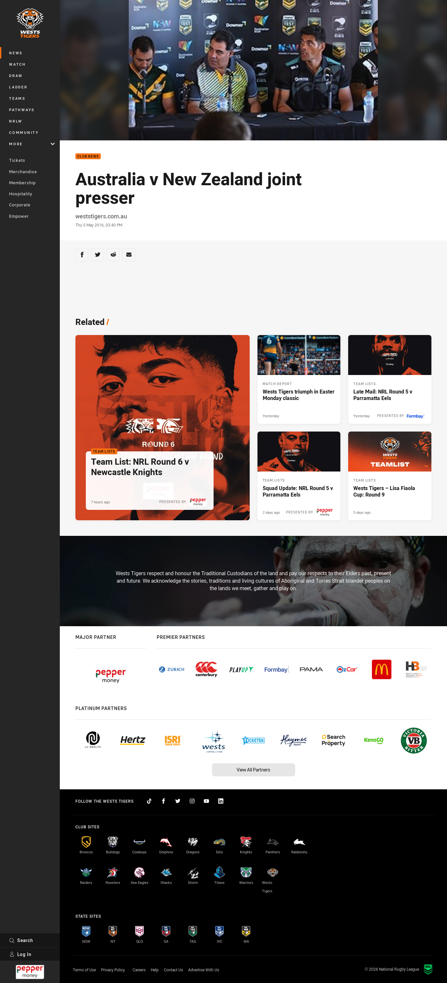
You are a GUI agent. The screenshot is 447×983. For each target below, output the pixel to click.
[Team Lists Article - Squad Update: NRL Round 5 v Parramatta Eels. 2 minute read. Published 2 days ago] (299, 476)
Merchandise (23, 172)
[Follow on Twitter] (177, 801)
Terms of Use (84, 969)
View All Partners (253, 770)
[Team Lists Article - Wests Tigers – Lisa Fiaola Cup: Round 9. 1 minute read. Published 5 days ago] (389, 476)
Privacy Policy (113, 969)
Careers (139, 969)
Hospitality (20, 194)
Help (155, 969)
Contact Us (173, 969)
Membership (22, 183)
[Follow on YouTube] (206, 801)
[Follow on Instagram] (192, 801)
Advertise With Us (203, 969)
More (32, 143)
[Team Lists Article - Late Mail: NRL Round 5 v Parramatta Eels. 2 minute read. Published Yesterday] (389, 379)
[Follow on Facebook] (163, 801)
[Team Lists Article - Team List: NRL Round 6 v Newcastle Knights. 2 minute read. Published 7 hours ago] (162, 427)
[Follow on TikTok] (149, 801)
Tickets (17, 160)
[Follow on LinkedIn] (220, 801)
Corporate (20, 205)
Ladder (18, 86)
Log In (20, 954)
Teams (17, 98)
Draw (16, 75)
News (16, 52)
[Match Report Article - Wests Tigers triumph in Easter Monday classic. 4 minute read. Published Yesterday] (299, 379)
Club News (88, 156)
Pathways (22, 109)
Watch (17, 64)
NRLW (15, 121)
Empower (19, 216)
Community (24, 132)
